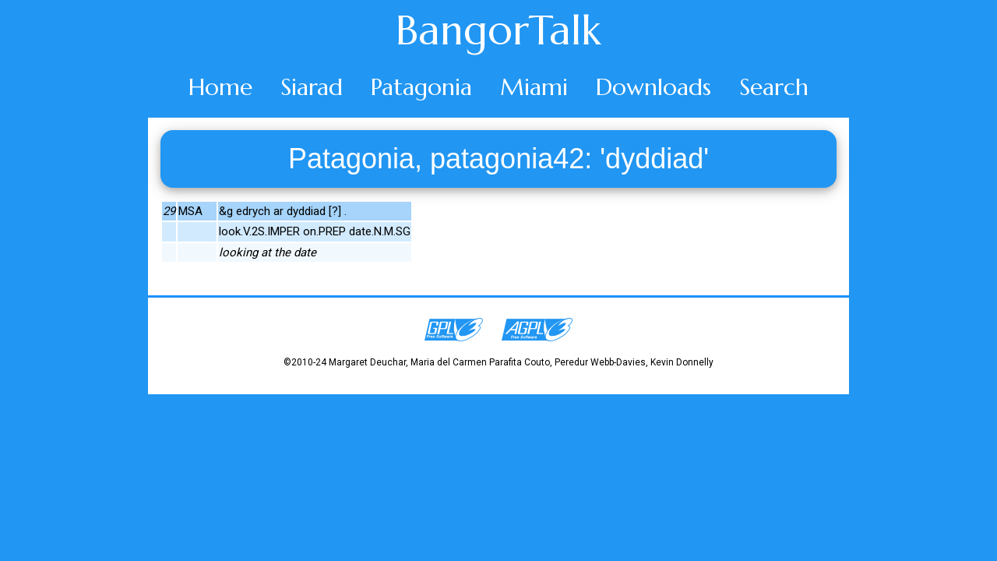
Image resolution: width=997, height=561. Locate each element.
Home (220, 86)
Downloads (653, 86)
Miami (534, 86)
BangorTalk (498, 30)
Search (774, 86)
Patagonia (421, 86)
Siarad (311, 86)
